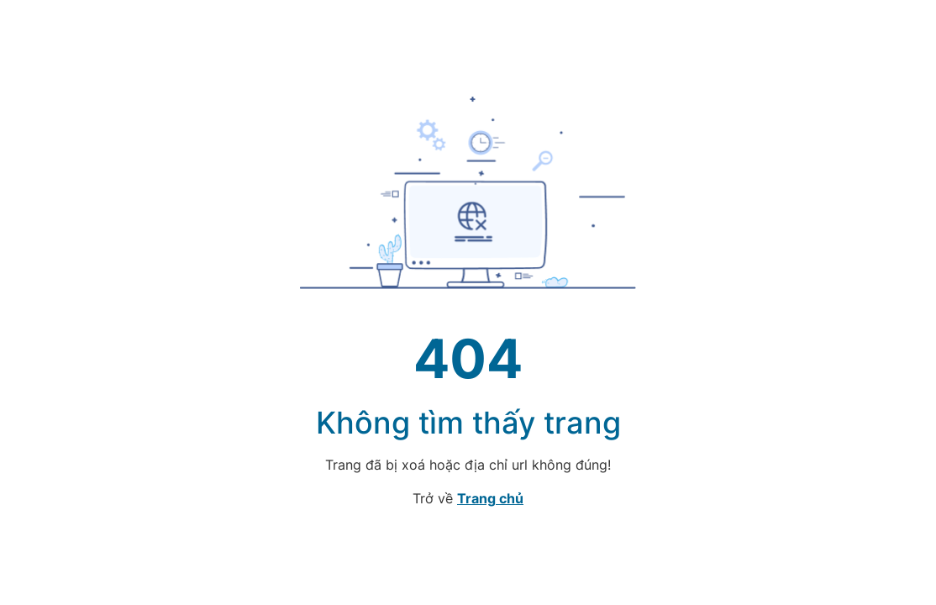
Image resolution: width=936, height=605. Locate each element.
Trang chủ (490, 498)
